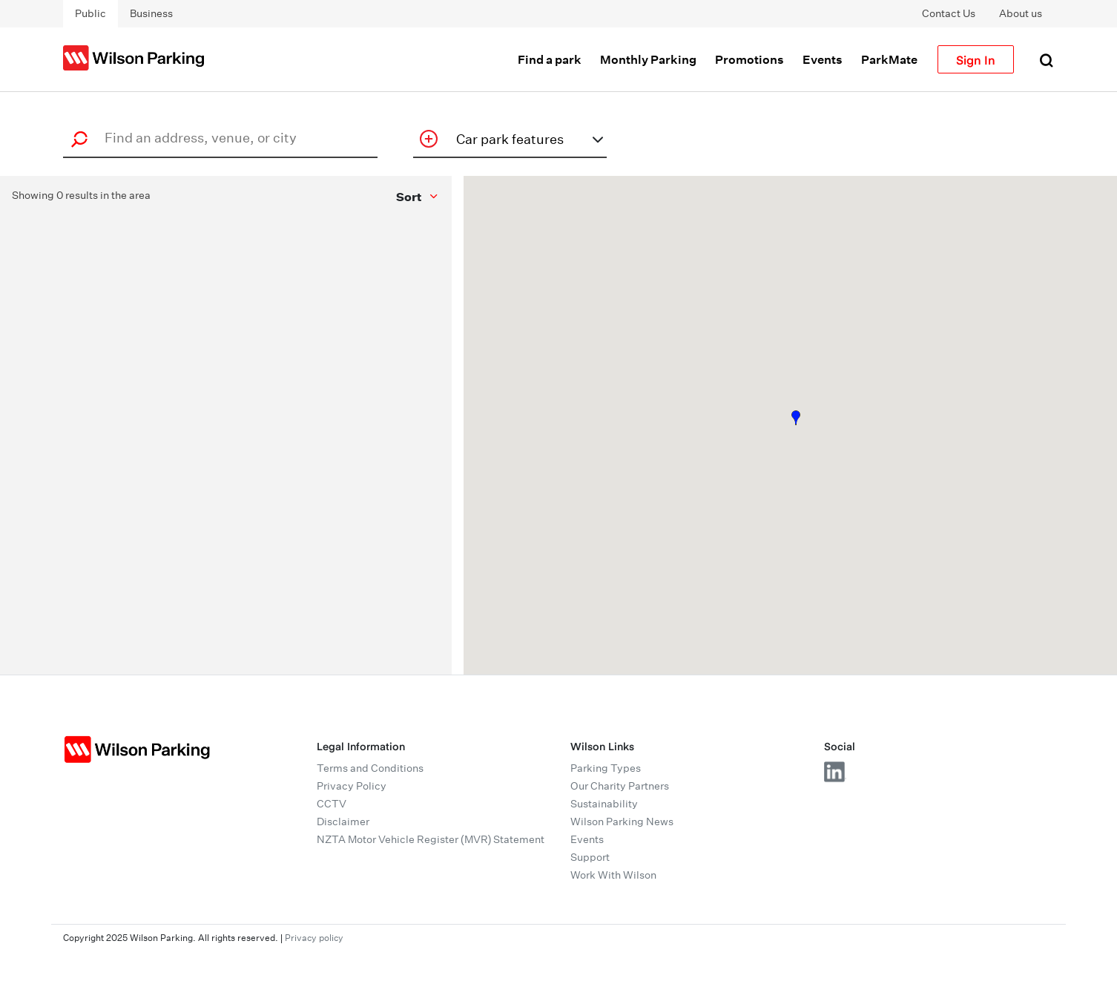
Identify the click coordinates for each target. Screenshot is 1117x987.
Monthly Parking (648, 59)
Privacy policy (314, 937)
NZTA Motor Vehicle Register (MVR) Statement (430, 839)
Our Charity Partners (619, 786)
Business (151, 13)
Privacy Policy (351, 786)
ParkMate (889, 59)
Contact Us (948, 13)
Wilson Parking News (621, 821)
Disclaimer (343, 821)
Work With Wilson (613, 875)
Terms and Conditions (370, 768)
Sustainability (604, 804)
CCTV (331, 804)
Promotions (749, 59)
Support (590, 857)
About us (1020, 13)
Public (90, 13)
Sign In (975, 59)
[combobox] (225, 138)
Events (823, 59)
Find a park (549, 59)
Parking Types (605, 768)
